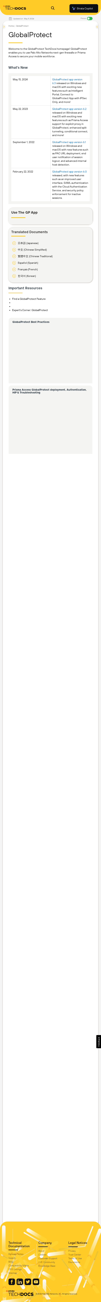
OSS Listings (15, 1269)
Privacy (72, 1251)
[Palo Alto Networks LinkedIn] (20, 1284)
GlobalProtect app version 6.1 (69, 142)
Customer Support (47, 1258)
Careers (42, 1254)
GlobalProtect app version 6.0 (69, 171)
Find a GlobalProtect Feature (29, 298)
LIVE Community (46, 1262)
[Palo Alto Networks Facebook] (12, 1284)
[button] (98, 1041)
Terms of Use (75, 1258)
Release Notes (15, 1254)
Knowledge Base (46, 1266)
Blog (10, 1262)
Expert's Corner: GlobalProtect (30, 310)
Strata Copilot (82, 8)
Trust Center (74, 1254)
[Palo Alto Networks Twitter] (28, 1284)
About (41, 1251)
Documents (74, 1262)
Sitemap (12, 1273)
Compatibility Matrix (18, 1265)
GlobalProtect (22, 26)
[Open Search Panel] (53, 8)
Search (12, 1258)
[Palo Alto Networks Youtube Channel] (36, 1284)
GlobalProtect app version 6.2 (69, 108)
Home (11, 26)
